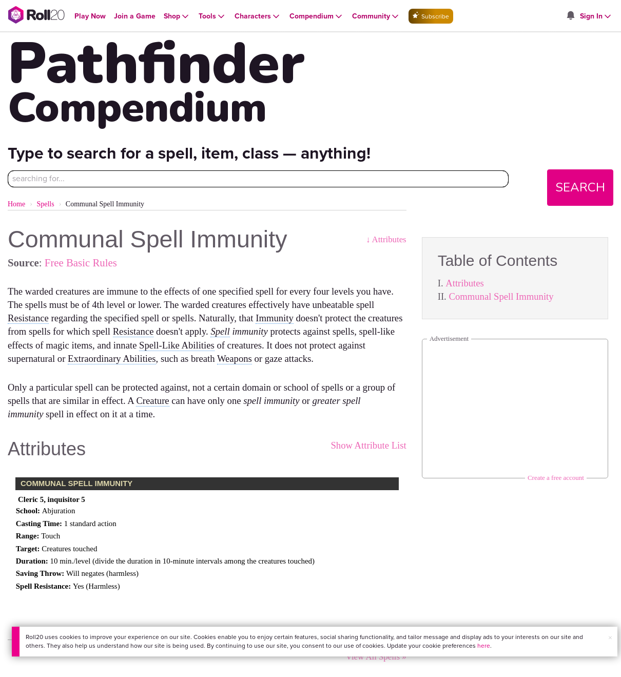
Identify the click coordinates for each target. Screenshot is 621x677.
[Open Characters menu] (258, 16)
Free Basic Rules (81, 262)
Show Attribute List (368, 445)
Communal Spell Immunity (501, 296)
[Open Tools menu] (212, 16)
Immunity (275, 318)
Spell (219, 331)
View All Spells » (376, 657)
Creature (152, 400)
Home (16, 204)
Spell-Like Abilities (177, 345)
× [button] (610, 638)
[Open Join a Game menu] (135, 16)
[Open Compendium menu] (316, 16)
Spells (45, 204)
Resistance (28, 318)
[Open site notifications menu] (571, 16)
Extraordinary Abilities (112, 358)
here (483, 645)
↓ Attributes (386, 239)
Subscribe (431, 16)
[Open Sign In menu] (596, 16)
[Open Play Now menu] (90, 16)
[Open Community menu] (376, 16)
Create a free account (556, 477)
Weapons (234, 358)
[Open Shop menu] (177, 16)
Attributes (464, 283)
